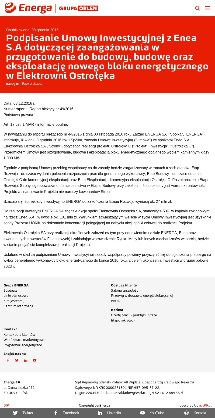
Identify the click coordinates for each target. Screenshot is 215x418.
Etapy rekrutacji (123, 320)
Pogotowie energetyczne (22, 345)
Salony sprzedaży (124, 290)
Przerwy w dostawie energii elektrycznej (142, 295)
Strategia (10, 290)
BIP (6, 405)
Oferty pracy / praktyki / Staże (134, 315)
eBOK (115, 301)
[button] (7, 360)
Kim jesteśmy (13, 301)
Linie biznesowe (15, 295)
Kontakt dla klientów (19, 334)
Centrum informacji (18, 306)
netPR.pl (205, 405)
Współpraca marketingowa (24, 340)
